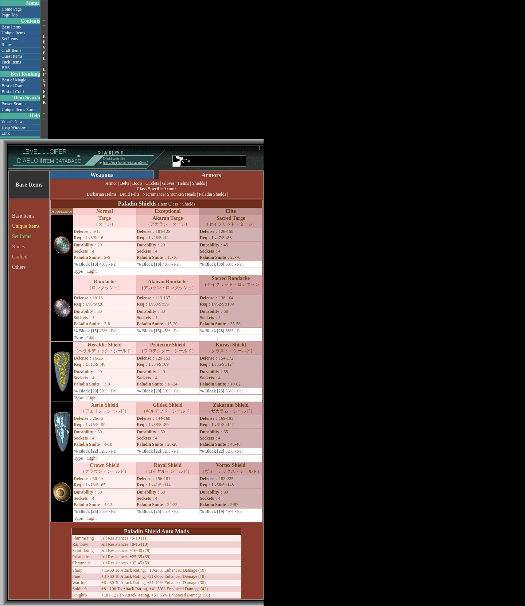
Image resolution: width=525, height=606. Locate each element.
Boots (137, 183)
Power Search (13, 103)
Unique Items (13, 32)
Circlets (152, 183)
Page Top (9, 15)
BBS (5, 67)
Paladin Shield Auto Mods (156, 531)
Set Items (9, 38)
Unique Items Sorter (19, 109)
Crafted (19, 257)
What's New (12, 121)
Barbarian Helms (102, 194)
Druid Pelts (129, 194)
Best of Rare (12, 85)
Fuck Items (11, 62)
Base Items (11, 27)
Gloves (168, 183)
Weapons (101, 175)
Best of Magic (13, 80)
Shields (198, 183)
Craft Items (11, 50)
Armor (111, 183)
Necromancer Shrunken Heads (169, 194)
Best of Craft (12, 91)
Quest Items (12, 56)
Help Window (13, 127)
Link (5, 133)
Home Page (11, 9)
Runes (6, 44)
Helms (183, 183)
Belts (124, 183)
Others (19, 267)
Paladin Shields (212, 194)
